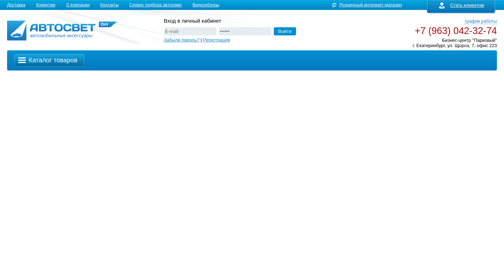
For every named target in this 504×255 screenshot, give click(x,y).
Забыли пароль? (181, 39)
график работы (481, 21)
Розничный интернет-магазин (370, 4)
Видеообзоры (206, 4)
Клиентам (45, 4)
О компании (78, 4)
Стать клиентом (461, 5)
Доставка (16, 4)
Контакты (109, 4)
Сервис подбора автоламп (156, 4)
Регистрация (216, 39)
